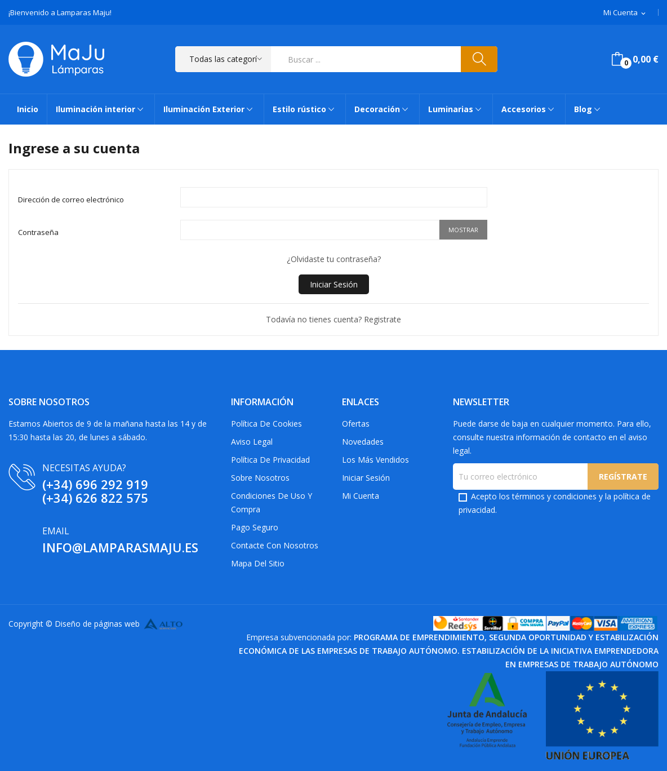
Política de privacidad (270, 459)
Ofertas (356, 423)
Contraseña (38, 232)
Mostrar (463, 229)
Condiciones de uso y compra (271, 502)
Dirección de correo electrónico (71, 199)
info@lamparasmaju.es (120, 547)
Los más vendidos (375, 459)
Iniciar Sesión (334, 284)
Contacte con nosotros (274, 545)
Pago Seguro (254, 527)
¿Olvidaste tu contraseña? (334, 259)
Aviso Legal (252, 441)
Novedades (363, 441)
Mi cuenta (360, 495)
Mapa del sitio (257, 563)
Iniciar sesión (366, 477)
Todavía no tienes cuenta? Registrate (333, 319)
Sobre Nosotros (260, 477)
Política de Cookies (266, 423)
